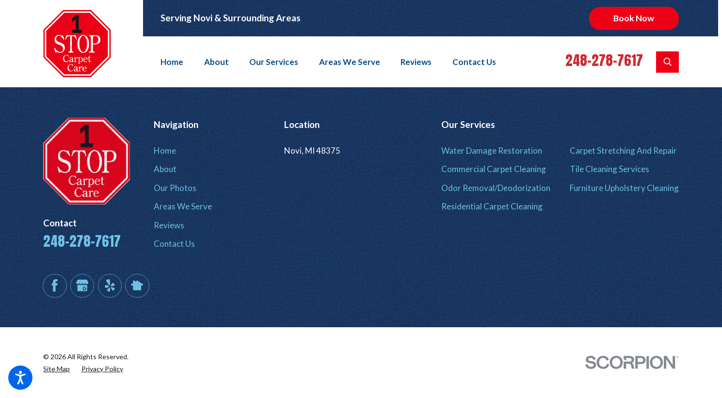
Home (171, 62)
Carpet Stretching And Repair (623, 150)
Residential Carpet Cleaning (492, 206)
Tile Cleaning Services (609, 169)
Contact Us (474, 62)
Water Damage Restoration (491, 150)
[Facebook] (54, 286)
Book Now (633, 18)
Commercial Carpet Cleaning (493, 169)
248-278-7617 (604, 60)
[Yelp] (110, 286)
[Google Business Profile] (82, 286)
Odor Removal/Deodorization (495, 188)
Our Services (273, 62)
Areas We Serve (349, 62)
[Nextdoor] (137, 286)
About (216, 62)
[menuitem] (176, 61)
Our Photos (175, 188)
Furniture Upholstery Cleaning (624, 188)
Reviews (416, 62)
